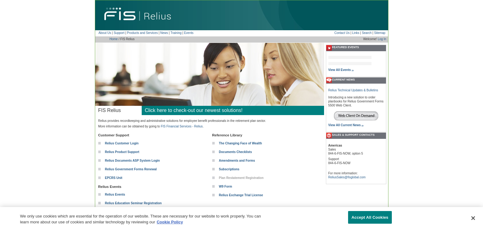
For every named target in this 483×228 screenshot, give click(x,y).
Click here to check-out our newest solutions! (193, 110)
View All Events (339, 70)
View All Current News (344, 125)
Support (119, 33)
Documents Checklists (235, 152)
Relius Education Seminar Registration (133, 203)
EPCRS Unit (114, 178)
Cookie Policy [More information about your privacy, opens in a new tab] (170, 225)
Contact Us (341, 33)
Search (367, 33)
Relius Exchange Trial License (241, 195)
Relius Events (115, 194)
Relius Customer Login (122, 143)
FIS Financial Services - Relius (182, 126)
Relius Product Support (122, 152)
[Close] (473, 221)
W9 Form (225, 186)
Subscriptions (229, 169)
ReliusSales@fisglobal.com (347, 177)
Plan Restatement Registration (241, 178)
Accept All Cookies (369, 220)
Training (176, 33)
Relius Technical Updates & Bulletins (353, 90)
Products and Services (142, 33)
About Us (105, 33)
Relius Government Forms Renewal (131, 169)
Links (355, 33)
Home (114, 39)
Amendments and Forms (237, 160)
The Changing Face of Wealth (240, 143)
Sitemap (379, 33)
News (164, 33)
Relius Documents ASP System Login (132, 160)
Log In (382, 39)
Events (188, 33)
